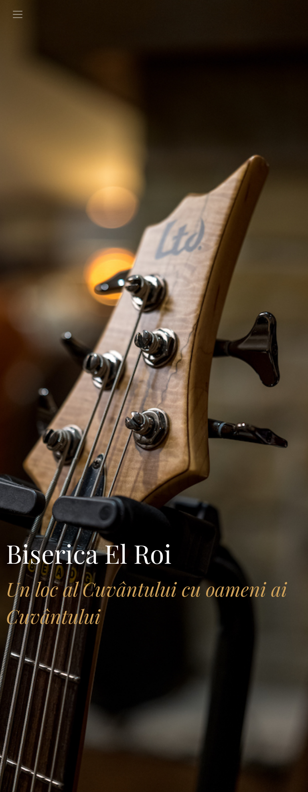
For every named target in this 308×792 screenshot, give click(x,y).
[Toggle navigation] (17, 14)
